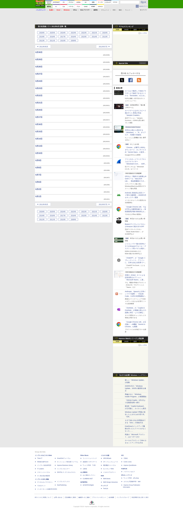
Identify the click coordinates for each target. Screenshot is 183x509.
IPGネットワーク (126, 475)
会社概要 (111, 497)
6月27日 (38, 74)
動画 (120, 10)
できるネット (41, 485)
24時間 (126, 29)
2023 (73, 33)
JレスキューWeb (108, 469)
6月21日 (38, 103)
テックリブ (104, 485)
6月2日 (38, 189)
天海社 (126, 458)
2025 (52, 33)
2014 (94, 37)
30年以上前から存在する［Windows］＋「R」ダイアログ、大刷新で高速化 (135, 132)
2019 (41, 37)
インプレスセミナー (63, 469)
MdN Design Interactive (110, 482)
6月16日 (38, 124)
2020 (104, 33)
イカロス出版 (105, 455)
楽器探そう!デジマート (90, 462)
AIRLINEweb (107, 458)
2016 (73, 37)
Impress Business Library (65, 465)
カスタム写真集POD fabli (132, 481)
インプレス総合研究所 (44, 465)
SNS (114, 10)
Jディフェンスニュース (110, 462)
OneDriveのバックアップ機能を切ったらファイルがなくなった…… (135, 428)
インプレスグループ (123, 497)
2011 (52, 41)
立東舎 (85, 469)
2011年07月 (103, 47)
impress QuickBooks (130, 465)
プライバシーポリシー (99, 497)
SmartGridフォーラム (63, 458)
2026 (41, 33)
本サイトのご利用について (43, 497)
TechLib (105, 488)
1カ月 (144, 29)
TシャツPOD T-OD (89, 465)
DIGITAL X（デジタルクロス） (66, 472)
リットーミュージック (90, 458)
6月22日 (38, 95)
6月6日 (38, 182)
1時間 (117, 29)
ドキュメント (105, 10)
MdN (102, 476)
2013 (104, 37)
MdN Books (106, 478)
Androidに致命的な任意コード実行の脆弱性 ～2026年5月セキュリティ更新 (135, 195)
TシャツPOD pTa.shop (131, 478)
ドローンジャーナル (43, 472)
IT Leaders (40, 469)
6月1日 (38, 196)
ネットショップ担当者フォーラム (67, 462)
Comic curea (127, 462)
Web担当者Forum (42, 462)
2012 (41, 41)
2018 (52, 37)
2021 (94, 33)
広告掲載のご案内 (70, 497)
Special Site (123, 63)
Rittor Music (84, 455)
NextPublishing (61, 485)
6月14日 (38, 139)
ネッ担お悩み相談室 (43, 476)
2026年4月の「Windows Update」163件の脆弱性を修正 (135, 388)
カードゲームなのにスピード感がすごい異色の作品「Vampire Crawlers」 (135, 113)
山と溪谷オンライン (89, 475)
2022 (83, 33)
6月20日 (38, 110)
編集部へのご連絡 (84, 497)
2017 (62, 37)
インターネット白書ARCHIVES (47, 489)
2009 (73, 41)
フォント (127, 10)
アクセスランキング (126, 26)
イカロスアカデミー (109, 472)
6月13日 (38, 146)
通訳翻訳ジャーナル (109, 465)
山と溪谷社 (83, 472)
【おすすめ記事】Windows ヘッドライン (133, 375)
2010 (62, 41)
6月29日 (38, 59)
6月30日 (38, 52)
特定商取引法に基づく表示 (140, 497)
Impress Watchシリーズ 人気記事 (131, 338)
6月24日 (38, 81)
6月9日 (38, 160)
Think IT (39, 458)
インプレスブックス (63, 481)
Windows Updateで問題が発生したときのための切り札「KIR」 (135, 414)
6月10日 (38, 153)
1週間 (135, 29)
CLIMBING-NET (88, 478)
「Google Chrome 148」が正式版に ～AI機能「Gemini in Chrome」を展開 (135, 324)
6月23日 (38, 88)
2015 (83, 37)
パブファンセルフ (129, 471)
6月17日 (38, 117)
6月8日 (38, 168)
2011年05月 (43, 47)
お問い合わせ (58, 497)
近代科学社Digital (88, 485)
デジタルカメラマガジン (45, 482)
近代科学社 (83, 482)
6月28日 (38, 67)
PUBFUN (124, 469)
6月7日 (38, 175)
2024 (62, 33)
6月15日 (38, 132)
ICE (122, 455)
